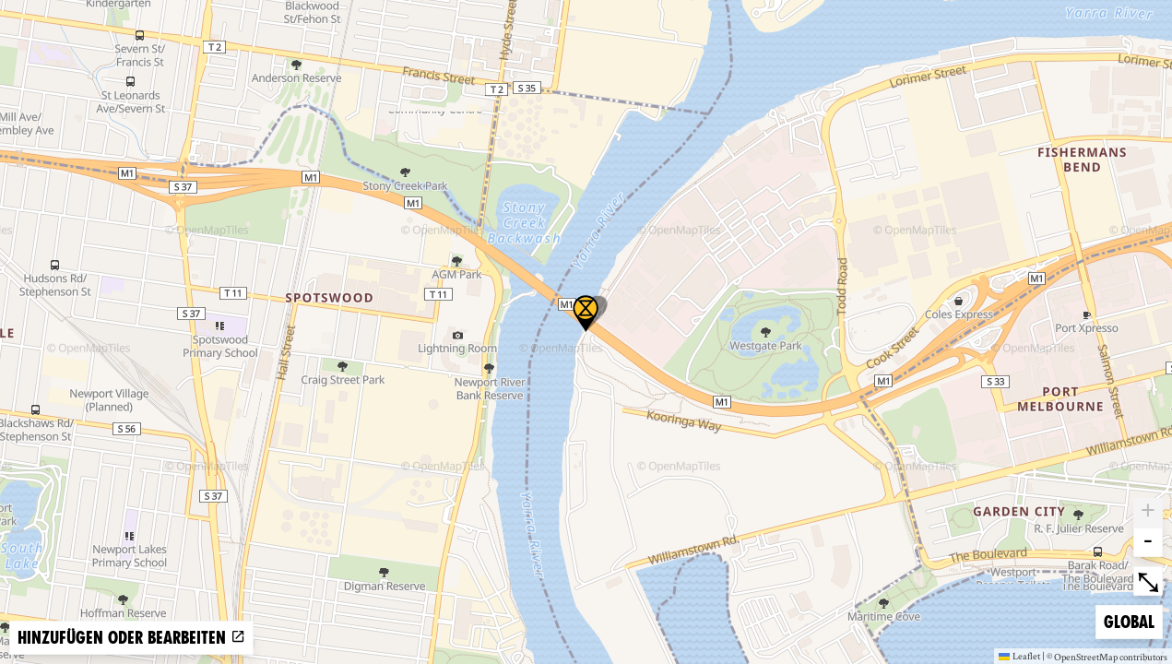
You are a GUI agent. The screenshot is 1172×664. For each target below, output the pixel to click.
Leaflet (1019, 655)
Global (1133, 620)
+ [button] (1148, 513)
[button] (585, 313)
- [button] (1148, 542)
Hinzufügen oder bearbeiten (131, 637)
